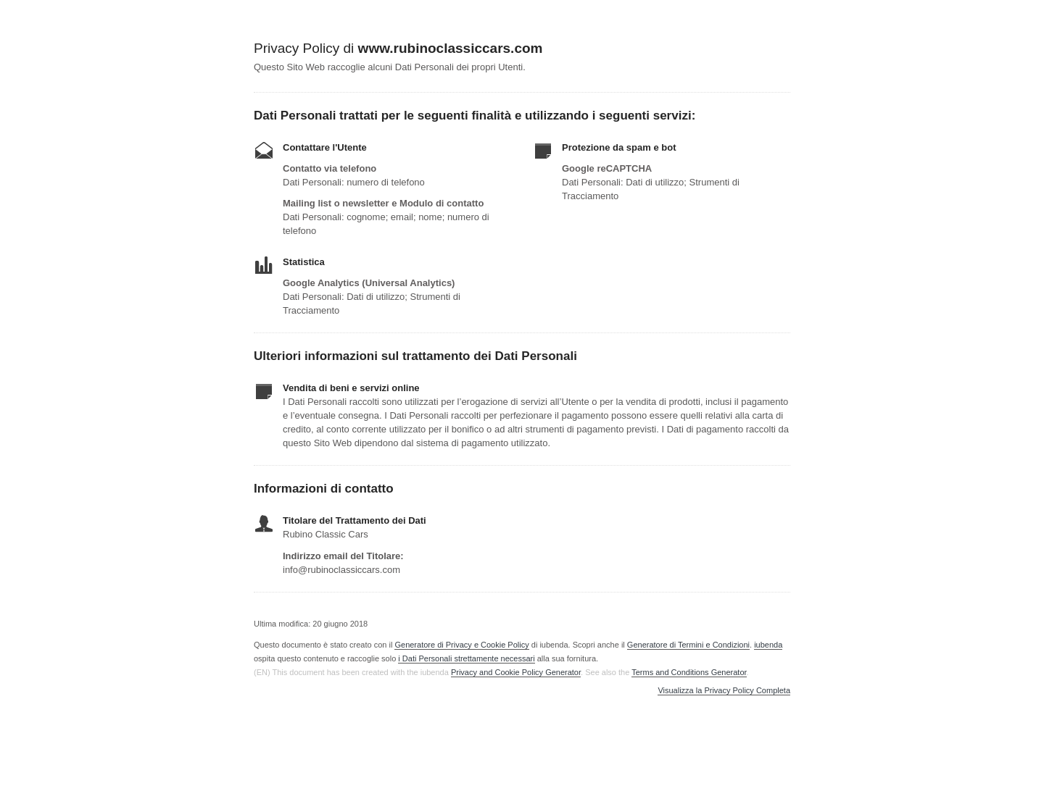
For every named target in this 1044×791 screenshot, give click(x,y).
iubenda (768, 644)
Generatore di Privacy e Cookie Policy (461, 644)
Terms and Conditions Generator (688, 672)
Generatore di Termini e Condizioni (688, 644)
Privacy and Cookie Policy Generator (516, 672)
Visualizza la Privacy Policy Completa (724, 691)
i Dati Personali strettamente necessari (466, 658)
